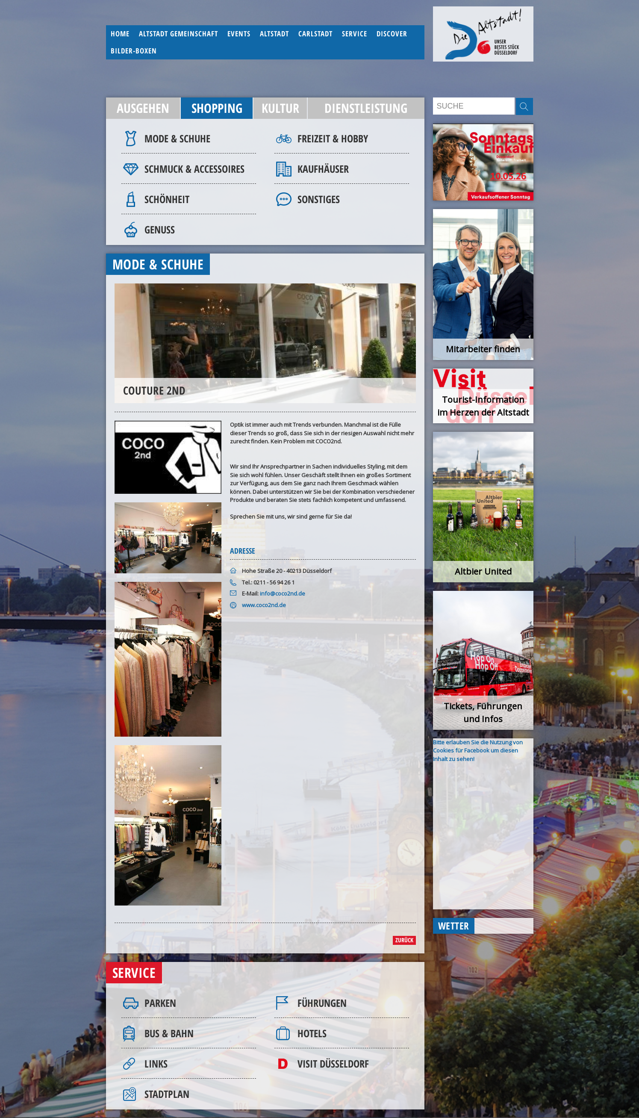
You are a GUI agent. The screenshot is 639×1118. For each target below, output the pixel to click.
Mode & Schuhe (177, 138)
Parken (160, 1003)
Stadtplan (166, 1094)
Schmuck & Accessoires (194, 169)
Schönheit (166, 199)
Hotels (312, 1033)
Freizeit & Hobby (332, 138)
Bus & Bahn (169, 1033)
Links (156, 1063)
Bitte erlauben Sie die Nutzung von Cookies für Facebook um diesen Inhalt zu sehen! (478, 750)
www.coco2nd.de (264, 605)
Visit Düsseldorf (333, 1063)
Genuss (159, 229)
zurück (404, 940)
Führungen (322, 1003)
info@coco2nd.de (282, 593)
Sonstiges (318, 199)
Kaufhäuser (323, 169)
